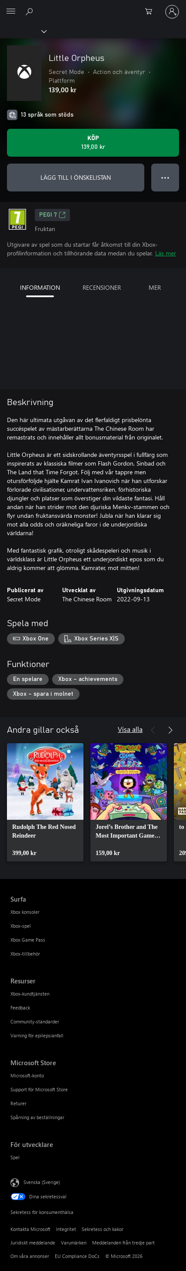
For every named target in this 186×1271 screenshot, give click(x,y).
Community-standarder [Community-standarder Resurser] (34, 1021)
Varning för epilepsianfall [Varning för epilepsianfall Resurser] (36, 1035)
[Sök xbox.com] (30, 11)
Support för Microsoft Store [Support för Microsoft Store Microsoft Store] (39, 1089)
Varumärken (73, 1242)
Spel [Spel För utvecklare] (15, 1157)
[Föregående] (153, 730)
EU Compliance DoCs (77, 1256)
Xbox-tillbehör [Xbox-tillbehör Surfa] (25, 953)
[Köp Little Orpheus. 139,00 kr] (93, 143)
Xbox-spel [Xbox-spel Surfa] (20, 926)
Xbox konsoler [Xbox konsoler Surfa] (25, 912)
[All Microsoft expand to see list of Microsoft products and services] (10, 11)
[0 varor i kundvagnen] (151, 11)
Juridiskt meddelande (32, 1242)
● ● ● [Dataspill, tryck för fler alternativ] (165, 177)
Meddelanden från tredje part (123, 1242)
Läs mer (165, 253)
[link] (45, 802)
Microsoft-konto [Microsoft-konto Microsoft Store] (27, 1075)
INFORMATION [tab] (40, 287)
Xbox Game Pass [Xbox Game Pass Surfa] (27, 939)
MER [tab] (155, 287)
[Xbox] (23, 30)
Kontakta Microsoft (30, 1229)
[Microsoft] (92, 6)
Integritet (66, 1229)
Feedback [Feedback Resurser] (20, 1007)
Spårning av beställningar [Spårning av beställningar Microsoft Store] (37, 1117)
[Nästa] (170, 730)
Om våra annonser (29, 1256)
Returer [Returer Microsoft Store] (18, 1103)
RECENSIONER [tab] (102, 287)
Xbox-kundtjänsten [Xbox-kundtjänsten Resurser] (30, 993)
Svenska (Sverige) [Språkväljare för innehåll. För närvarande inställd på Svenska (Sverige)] (41, 1182)
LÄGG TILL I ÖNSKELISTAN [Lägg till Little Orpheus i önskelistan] (75, 177)
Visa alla (130, 729)
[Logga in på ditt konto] (172, 11)
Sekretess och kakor (102, 1229)
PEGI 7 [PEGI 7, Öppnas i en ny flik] (52, 214)
